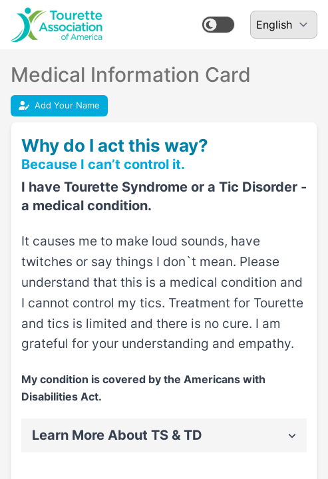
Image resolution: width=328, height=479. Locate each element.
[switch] (218, 25)
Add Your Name (59, 105)
